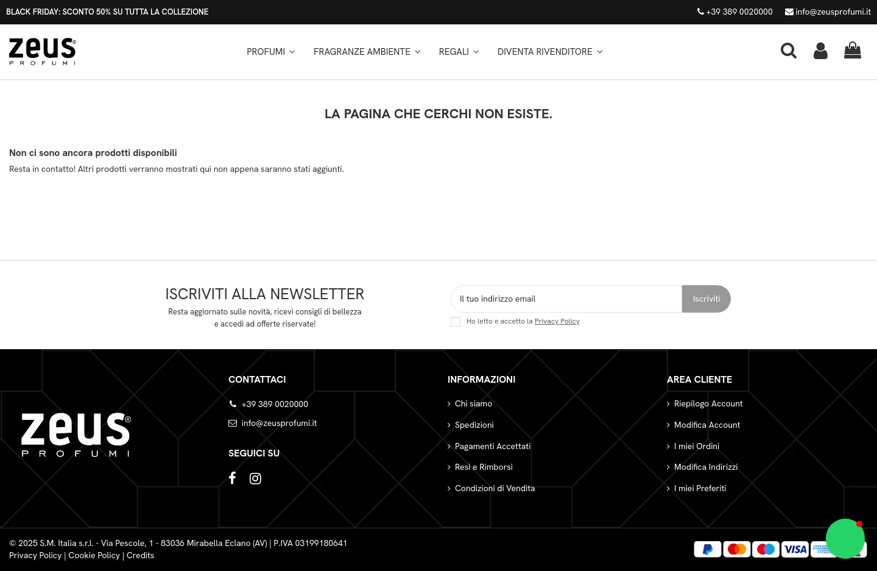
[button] (367, 52)
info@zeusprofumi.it (828, 11)
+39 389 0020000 (735, 11)
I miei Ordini (696, 446)
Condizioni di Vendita (495, 488)
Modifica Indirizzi (706, 466)
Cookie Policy (94, 555)
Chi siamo (473, 403)
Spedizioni (474, 424)
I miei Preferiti (700, 488)
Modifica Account (707, 424)
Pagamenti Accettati (492, 446)
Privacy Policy (557, 321)
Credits (141, 555)
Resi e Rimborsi (484, 466)
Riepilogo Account (708, 403)
